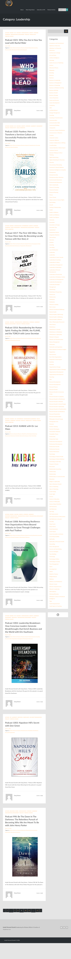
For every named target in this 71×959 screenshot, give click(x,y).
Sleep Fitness (52, 528)
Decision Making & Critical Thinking (55, 155)
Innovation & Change (54, 226)
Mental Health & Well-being (56, 316)
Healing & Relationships (55, 209)
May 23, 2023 (8, 343)
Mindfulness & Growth (54, 331)
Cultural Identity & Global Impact (57, 149)
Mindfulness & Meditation (55, 333)
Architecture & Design (54, 54)
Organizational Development (17, 36)
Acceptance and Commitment (56, 45)
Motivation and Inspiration (55, 348)
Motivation (52, 346)
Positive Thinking (53, 428)
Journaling (51, 249)
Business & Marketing (54, 87)
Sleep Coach (52, 525)
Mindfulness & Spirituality (55, 336)
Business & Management (55, 84)
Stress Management (54, 548)
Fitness (51, 196)
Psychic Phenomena (54, 453)
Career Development (54, 104)
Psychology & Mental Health (56, 458)
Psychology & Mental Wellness (56, 460)
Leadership (7, 36)
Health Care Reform (54, 219)
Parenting (51, 378)
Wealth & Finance (53, 575)
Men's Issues (52, 308)
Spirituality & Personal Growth (56, 543)
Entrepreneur (25, 227)
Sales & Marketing (21, 129)
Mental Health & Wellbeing (56, 318)
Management (39, 127)
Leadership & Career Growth (56, 259)
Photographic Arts (53, 423)
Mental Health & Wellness (55, 321)
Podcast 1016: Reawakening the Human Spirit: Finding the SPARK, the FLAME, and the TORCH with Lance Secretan (23, 336)
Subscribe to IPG (41, 11)
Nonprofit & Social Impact (55, 361)
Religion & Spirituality (54, 483)
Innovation (52, 224)
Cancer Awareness (53, 99)
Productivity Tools (53, 440)
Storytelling (52, 545)
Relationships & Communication (57, 478)
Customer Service (53, 152)
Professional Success (54, 450)
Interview (36, 34)
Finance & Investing (54, 189)
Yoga (50, 603)
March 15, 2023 (8, 840)
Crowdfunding (52, 147)
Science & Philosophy (54, 503)
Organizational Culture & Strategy (57, 371)
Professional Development (55, 443)
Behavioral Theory (14, 823)
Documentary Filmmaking (55, 166)
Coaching (18, 34)
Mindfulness (26, 729)
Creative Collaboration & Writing (57, 144)
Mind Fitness (52, 326)
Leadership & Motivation (55, 269)
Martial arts (52, 296)
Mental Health (52, 313)
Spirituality (52, 540)
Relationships (52, 473)
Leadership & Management (55, 266)
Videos (51, 573)
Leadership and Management (56, 281)
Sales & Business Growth (55, 485)
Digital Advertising (53, 159)
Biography (51, 72)
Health (38, 425)
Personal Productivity (54, 415)
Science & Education (54, 500)
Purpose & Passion (9, 38)
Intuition (51, 244)
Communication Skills (54, 124)
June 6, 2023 (8, 144)
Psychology (52, 455)
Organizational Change (23, 523)
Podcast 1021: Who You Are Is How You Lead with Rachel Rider (23, 43)
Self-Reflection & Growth (55, 520)
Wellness (51, 580)
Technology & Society (54, 563)
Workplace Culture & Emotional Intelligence (57, 599)
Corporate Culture (53, 139)
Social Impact (52, 533)
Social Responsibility (54, 538)
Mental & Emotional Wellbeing (56, 311)
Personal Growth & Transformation (57, 410)
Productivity (33, 36)
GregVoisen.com (7, 945)
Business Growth (53, 94)
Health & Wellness (53, 214)
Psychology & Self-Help (55, 463)
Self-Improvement (53, 515)
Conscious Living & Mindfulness (57, 132)
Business (12, 34)
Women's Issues (53, 585)
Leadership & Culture (54, 264)
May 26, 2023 (8, 246)
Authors (7, 34)
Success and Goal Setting (55, 550)
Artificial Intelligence (54, 59)
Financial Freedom (53, 191)
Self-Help (51, 513)
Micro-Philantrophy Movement (56, 323)
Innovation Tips (53, 229)
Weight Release (53, 578)
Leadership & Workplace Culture (57, 278)
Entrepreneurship (53, 176)
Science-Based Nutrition (55, 505)
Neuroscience (52, 356)
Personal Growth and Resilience (57, 413)
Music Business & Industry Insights (57, 351)
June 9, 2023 (8, 47)
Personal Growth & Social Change (57, 405)
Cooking (51, 137)
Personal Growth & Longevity (56, 398)
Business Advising (53, 92)
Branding (7, 425)
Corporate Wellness (54, 142)
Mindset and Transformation (56, 341)
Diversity (51, 164)
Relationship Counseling (55, 470)
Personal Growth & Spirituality (56, 408)
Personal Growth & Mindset (56, 403)
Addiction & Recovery (54, 47)
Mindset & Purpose (54, 338)
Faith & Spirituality (53, 186)
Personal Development (10, 328)
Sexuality (51, 523)
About (21, 11)
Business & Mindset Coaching (56, 89)
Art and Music (52, 57)
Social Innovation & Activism (56, 535)
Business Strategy (53, 97)
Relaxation (51, 480)
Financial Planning (53, 194)
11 (36, 923)
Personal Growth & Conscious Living (56, 394)
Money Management (15, 229)
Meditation (14, 627)
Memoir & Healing (53, 306)
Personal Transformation (55, 418)
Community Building (54, 127)
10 (31, 923)
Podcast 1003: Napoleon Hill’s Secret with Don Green (21, 737)
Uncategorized (53, 570)
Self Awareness (53, 508)
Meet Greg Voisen (30, 11)
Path (50, 381)
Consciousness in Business (55, 134)
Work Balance (52, 593)
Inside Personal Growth (10, 4)
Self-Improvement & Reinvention (57, 518)
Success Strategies (53, 553)
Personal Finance (53, 388)
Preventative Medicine (54, 433)
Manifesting (52, 291)
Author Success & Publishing (56, 64)
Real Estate (52, 468)
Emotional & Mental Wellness (56, 169)
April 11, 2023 (8, 741)
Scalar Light (52, 495)
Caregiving (52, 107)
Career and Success (54, 102)
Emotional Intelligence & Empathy (57, 171)
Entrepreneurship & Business (56, 179)
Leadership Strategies (54, 286)
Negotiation (52, 353)
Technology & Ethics (54, 560)
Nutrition (18, 427)
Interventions (52, 239)
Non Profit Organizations (11, 523)
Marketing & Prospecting (55, 293)
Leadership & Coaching (55, 261)
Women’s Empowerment (55, 588)
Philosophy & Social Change (56, 420)
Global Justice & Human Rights (56, 201)
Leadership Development (55, 283)
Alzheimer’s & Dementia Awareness (55, 51)
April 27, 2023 (8, 543)
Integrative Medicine (54, 236)
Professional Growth (54, 448)
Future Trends (52, 199)
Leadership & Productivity (55, 276)
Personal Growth (53, 391)
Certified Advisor (53, 112)
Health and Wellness (54, 216)
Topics (50, 568)
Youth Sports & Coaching (55, 608)
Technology (52, 558)
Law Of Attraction (53, 251)
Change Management (54, 114)
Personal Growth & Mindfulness (57, 400)
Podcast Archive (51, 11)
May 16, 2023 (8, 439)
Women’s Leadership (54, 590)
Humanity (51, 221)
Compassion (52, 129)
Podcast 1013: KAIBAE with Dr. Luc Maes (22, 434)
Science (51, 498)
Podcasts (27, 36)
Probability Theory (53, 435)
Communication (25, 34)
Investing (51, 246)
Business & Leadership (54, 82)
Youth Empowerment (54, 605)
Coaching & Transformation (56, 119)
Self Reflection (53, 510)
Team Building (52, 555)
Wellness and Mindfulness (55, 583)
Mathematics (52, 298)
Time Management (54, 565)
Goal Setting (52, 204)
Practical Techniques (54, 430)
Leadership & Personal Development (54, 272)
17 (5, 926)
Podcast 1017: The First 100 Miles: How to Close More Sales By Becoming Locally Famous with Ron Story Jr (24, 239)
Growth (31, 34)
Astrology (51, 62)
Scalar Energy (52, 493)
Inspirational (26, 326)
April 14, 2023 (8, 647)
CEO (15, 34)
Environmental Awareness (30, 425)
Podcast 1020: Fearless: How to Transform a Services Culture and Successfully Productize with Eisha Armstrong (24, 137)
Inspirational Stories (54, 234)
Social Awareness (53, 530)
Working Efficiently (54, 595)
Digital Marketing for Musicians (57, 161)
